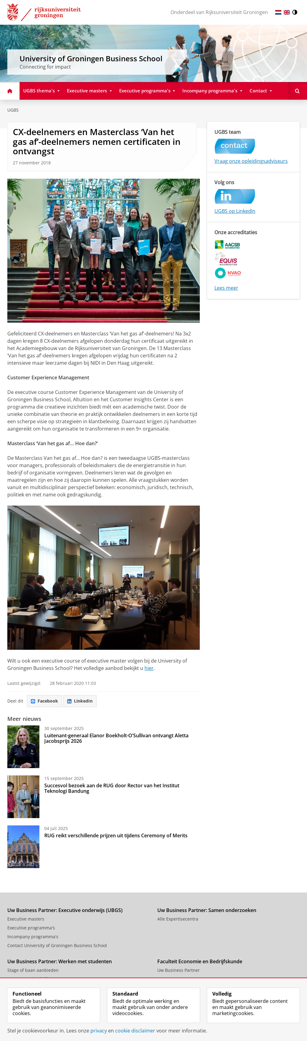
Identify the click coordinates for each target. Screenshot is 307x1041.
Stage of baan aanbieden (33, 970)
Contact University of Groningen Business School (57, 945)
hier (149, 668)
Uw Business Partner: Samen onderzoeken (206, 910)
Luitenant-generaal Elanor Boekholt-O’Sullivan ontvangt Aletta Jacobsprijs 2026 (116, 738)
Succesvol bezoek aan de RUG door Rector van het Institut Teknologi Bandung (111, 788)
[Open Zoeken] (297, 91)
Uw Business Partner (178, 970)
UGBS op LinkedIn (234, 211)
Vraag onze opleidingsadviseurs (251, 161)
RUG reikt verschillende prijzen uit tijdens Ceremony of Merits (116, 835)
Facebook (44, 701)
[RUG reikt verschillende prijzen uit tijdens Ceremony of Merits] (23, 846)
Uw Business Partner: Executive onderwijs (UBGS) (64, 910)
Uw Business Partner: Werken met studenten (59, 961)
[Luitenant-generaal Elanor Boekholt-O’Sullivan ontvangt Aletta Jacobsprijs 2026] (23, 746)
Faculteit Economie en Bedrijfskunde (199, 961)
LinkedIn (80, 701)
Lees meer (226, 287)
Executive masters (25, 919)
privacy (98, 1030)
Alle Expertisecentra (177, 919)
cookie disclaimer (135, 1030)
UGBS (13, 110)
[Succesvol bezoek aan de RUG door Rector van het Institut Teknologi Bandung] (23, 796)
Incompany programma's (32, 936)
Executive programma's (31, 928)
